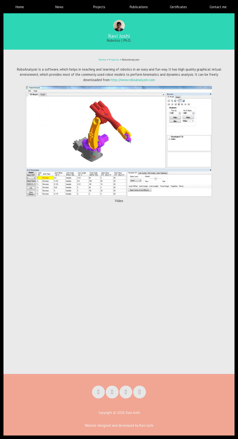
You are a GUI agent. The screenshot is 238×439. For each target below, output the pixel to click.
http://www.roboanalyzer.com (133, 80)
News (59, 7)
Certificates (178, 7)
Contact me (218, 7)
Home (20, 7)
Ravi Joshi (119, 35)
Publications (139, 7)
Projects (99, 7)
